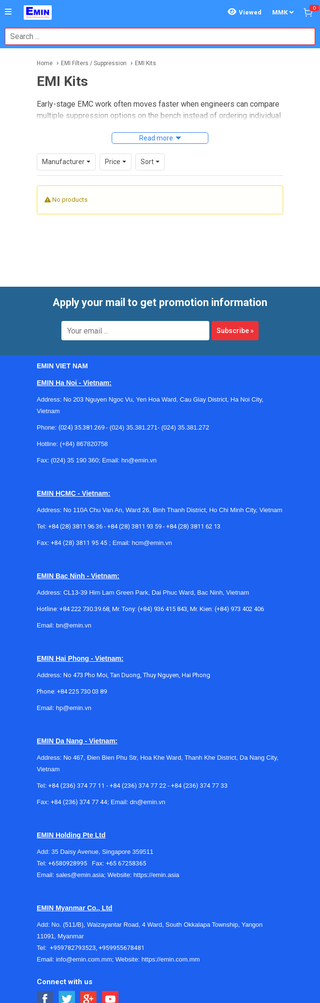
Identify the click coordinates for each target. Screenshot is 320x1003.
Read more (156, 138)
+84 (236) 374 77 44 (79, 802)
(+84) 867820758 (84, 443)
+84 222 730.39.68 (84, 609)
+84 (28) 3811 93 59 (134, 526)
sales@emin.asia (80, 874)
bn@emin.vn (73, 625)
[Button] (8, 12)
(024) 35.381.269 (81, 427)
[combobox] (155, 36)
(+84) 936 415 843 (162, 609)
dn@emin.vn (147, 802)
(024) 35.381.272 (184, 427)
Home (45, 63)
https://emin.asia (156, 874)
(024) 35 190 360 (75, 460)
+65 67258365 (126, 863)
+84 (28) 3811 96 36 (75, 526)
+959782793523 (73, 947)
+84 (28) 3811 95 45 (79, 542)
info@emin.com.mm (84, 959)
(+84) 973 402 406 (239, 609)
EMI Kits (145, 63)
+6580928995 (70, 863)
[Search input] (155, 36)
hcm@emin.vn (151, 542)
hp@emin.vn (73, 707)
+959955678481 (122, 947)
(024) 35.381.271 (134, 427)
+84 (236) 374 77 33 (199, 785)
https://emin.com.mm (171, 959)
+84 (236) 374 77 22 (138, 785)
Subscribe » (235, 330)
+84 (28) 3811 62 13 (193, 526)
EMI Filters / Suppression (94, 63)
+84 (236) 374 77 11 (76, 785)
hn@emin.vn (139, 460)
